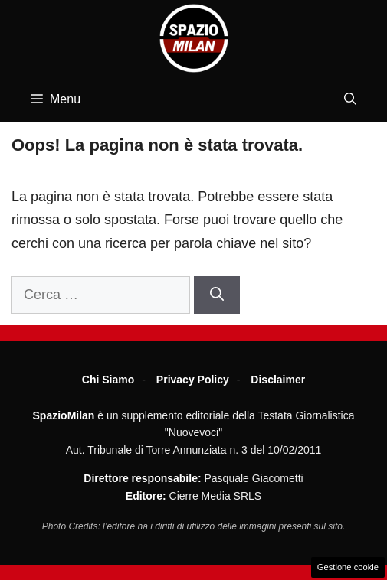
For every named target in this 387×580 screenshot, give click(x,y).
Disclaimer (278, 379)
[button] (350, 99)
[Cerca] (217, 295)
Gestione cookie (348, 567)
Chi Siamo (108, 379)
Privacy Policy (192, 379)
